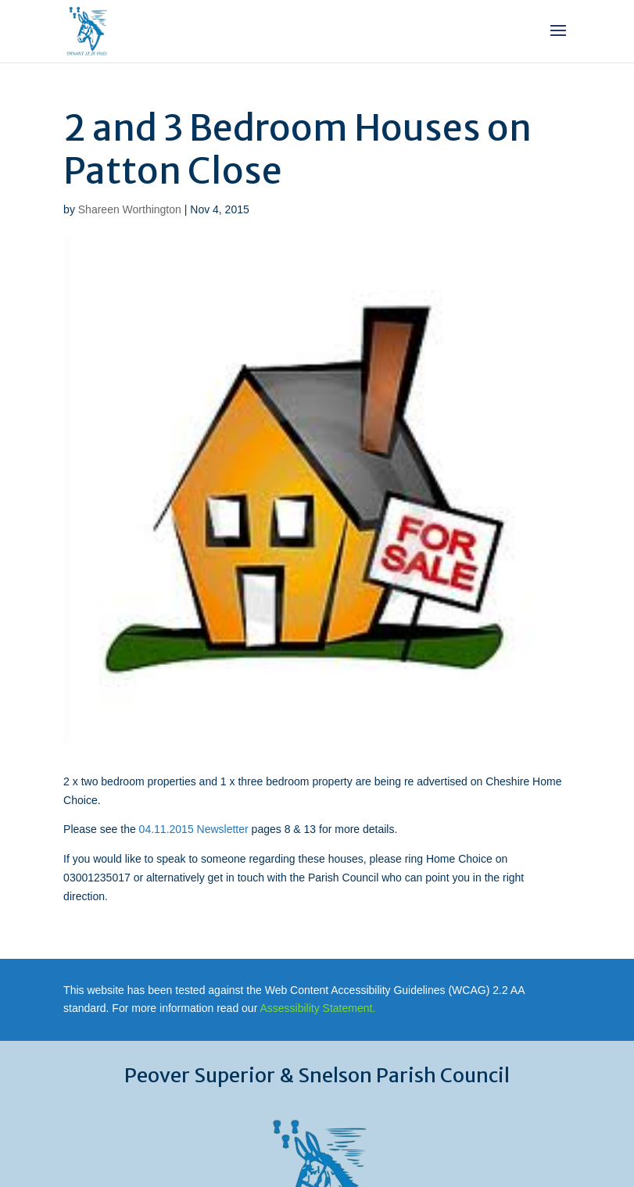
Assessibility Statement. (317, 1008)
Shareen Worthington (129, 209)
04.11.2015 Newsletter (194, 829)
